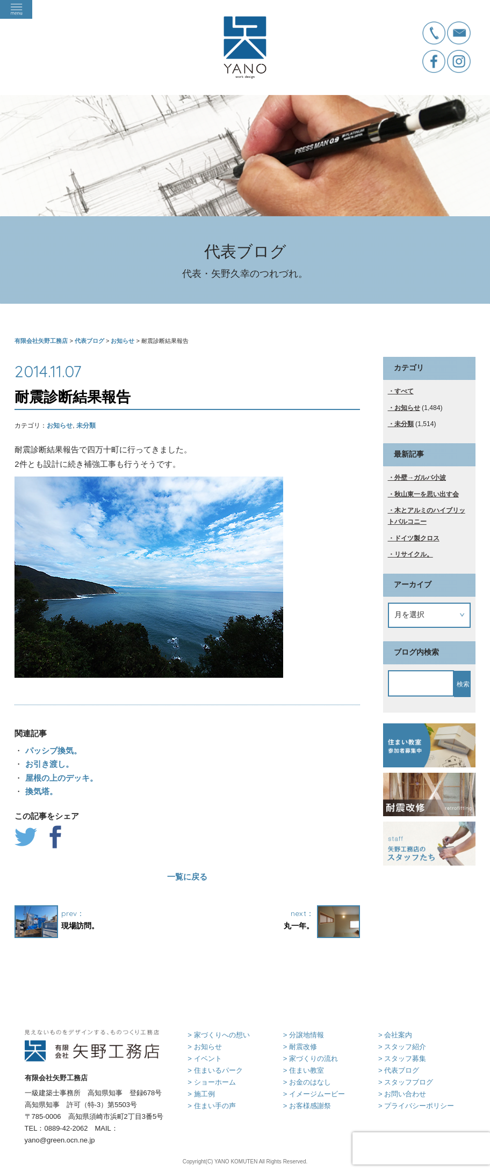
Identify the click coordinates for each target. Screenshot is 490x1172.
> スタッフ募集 (402, 1058)
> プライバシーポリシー (416, 1106)
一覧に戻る (187, 876)
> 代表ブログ (398, 1070)
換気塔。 (40, 791)
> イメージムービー (314, 1094)
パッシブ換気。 (52, 750)
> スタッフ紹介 (402, 1047)
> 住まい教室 (303, 1070)
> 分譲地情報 (303, 1035)
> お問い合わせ (402, 1094)
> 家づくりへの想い (218, 1035)
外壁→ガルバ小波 (420, 477)
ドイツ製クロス (416, 538)
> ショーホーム (211, 1082)
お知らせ (60, 425)
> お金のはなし (307, 1082)
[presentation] (421, 1148)
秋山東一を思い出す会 (426, 494)
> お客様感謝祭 (307, 1106)
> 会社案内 (395, 1035)
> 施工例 (201, 1094)
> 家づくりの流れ (310, 1058)
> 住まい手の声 (211, 1106)
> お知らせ (204, 1047)
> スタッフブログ (405, 1082)
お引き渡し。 (48, 763)
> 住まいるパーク (215, 1070)
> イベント (204, 1058)
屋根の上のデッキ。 (60, 777)
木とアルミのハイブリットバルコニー (426, 516)
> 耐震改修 (300, 1047)
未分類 (86, 425)
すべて (404, 391)
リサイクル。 (413, 554)
